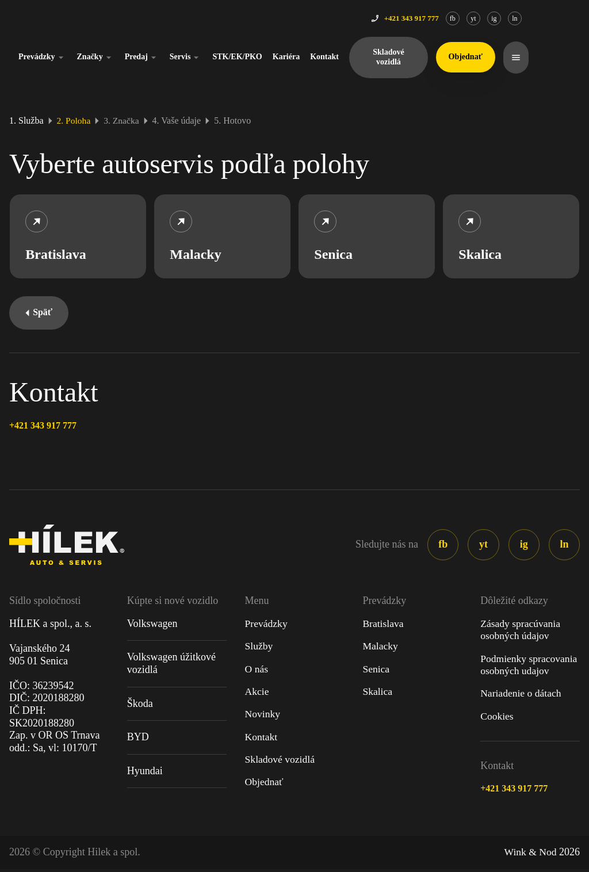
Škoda (140, 705)
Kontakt (375, 56)
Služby (259, 648)
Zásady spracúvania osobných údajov (521, 631)
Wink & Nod (529, 854)
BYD (138, 739)
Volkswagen (152, 625)
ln (565, 18)
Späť (39, 314)
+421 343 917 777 (43, 428)
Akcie (257, 693)
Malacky (380, 648)
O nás (257, 671)
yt (524, 18)
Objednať (265, 785)
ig (545, 18)
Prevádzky (94, 57)
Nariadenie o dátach (521, 696)
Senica (376, 671)
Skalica (377, 693)
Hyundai (145, 772)
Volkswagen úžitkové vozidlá (171, 665)
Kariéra (337, 56)
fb (504, 18)
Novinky (263, 716)
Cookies (497, 718)
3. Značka (123, 120)
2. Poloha (74, 120)
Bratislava (383, 625)
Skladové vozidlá (439, 57)
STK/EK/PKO (288, 56)
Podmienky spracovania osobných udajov (529, 667)
